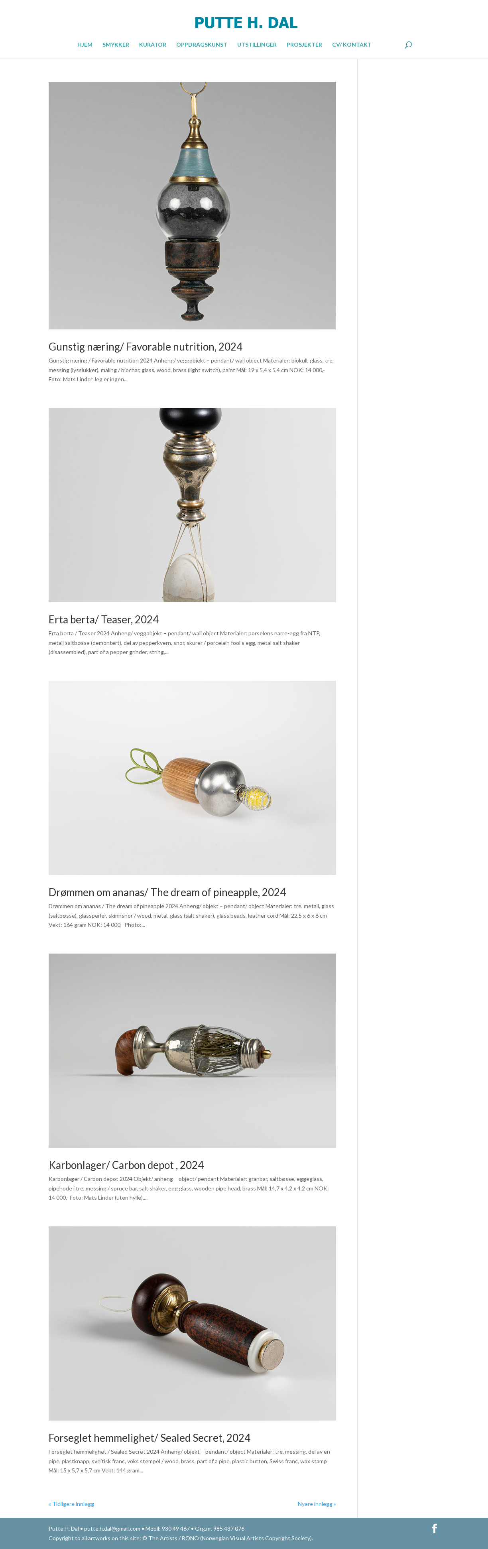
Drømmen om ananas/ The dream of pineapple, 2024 (167, 892)
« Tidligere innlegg (71, 1503)
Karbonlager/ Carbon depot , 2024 (126, 1165)
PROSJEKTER (304, 45)
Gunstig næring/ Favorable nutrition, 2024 (145, 346)
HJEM (84, 45)
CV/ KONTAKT (352, 45)
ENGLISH (388, 44)
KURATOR (152, 45)
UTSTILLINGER (257, 45)
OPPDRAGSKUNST (201, 45)
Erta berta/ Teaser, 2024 (104, 619)
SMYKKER (115, 45)
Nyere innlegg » (317, 1503)
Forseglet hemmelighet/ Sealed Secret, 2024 (149, 1437)
